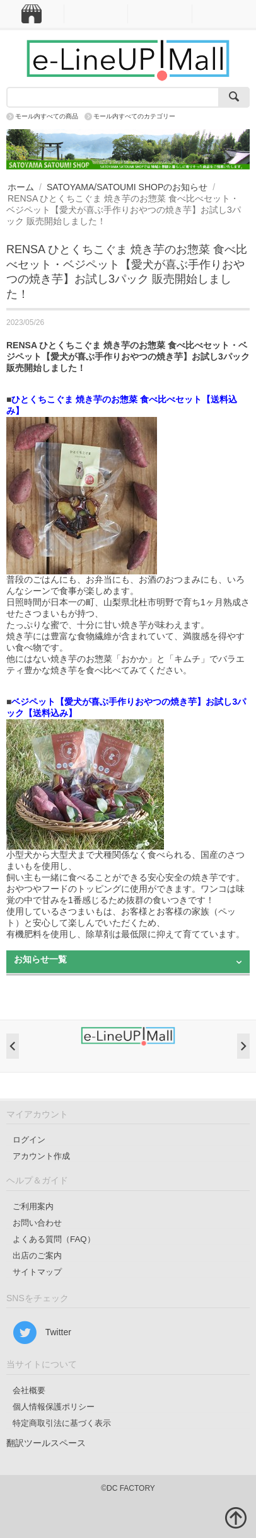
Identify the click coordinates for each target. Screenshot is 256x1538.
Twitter (42, 1333)
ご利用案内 (33, 1206)
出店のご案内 (37, 1255)
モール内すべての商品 (46, 116)
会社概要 (29, 1390)
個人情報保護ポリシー (54, 1406)
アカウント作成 (41, 1156)
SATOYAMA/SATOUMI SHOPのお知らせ (127, 187)
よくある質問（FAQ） (54, 1239)
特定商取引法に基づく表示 (62, 1423)
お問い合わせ (37, 1223)
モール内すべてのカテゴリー (134, 116)
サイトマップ (37, 1272)
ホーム (21, 187)
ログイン (29, 1139)
